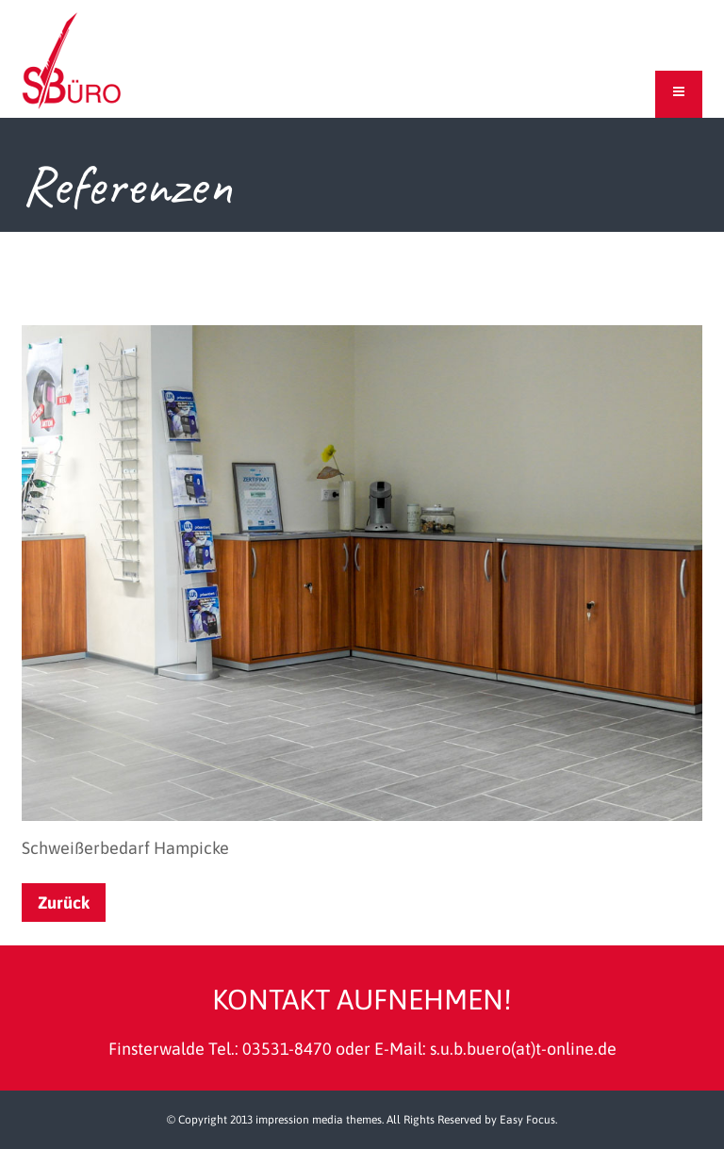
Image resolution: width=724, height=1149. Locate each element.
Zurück (64, 902)
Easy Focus (527, 1119)
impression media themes (318, 1119)
